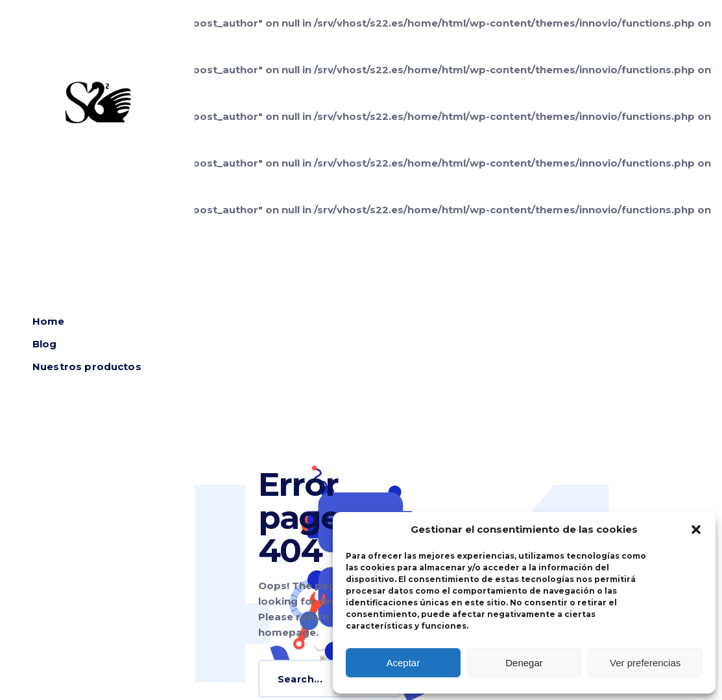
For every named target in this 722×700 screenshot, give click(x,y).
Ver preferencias (645, 662)
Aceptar (403, 662)
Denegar (524, 662)
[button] (696, 529)
